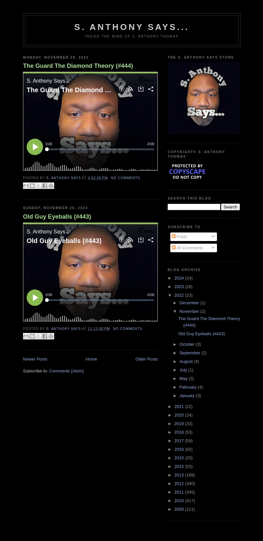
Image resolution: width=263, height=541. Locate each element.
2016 (179, 449)
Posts (179, 236)
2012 (179, 483)
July (183, 369)
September (190, 352)
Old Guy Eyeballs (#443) (57, 216)
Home (91, 359)
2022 (179, 295)
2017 (179, 440)
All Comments (187, 247)
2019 (179, 423)
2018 (179, 432)
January (187, 395)
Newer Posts (35, 359)
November (190, 311)
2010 (179, 500)
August (186, 361)
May (184, 378)
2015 (179, 457)
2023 (179, 286)
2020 (179, 415)
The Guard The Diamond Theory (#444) (78, 66)
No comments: (126, 178)
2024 (179, 278)
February (188, 387)
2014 (179, 466)
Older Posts (146, 359)
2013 (179, 475)
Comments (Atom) (66, 370)
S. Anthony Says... (131, 27)
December (190, 302)
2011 (179, 492)
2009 (179, 509)
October (187, 344)
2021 (179, 406)
